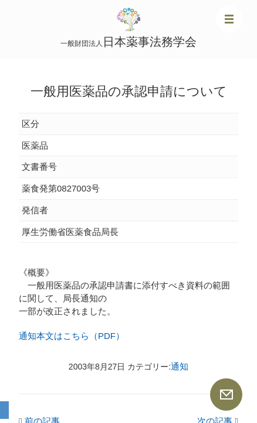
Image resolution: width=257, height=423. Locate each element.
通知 (179, 366)
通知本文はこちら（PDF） (71, 336)
